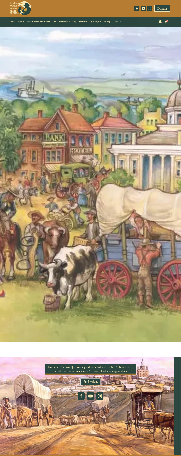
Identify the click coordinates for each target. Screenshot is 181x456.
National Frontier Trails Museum (38, 21)
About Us (21, 21)
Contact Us (117, 21)
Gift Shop (107, 21)
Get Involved (83, 21)
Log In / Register (95, 21)
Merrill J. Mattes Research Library (64, 21)
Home (13, 21)
